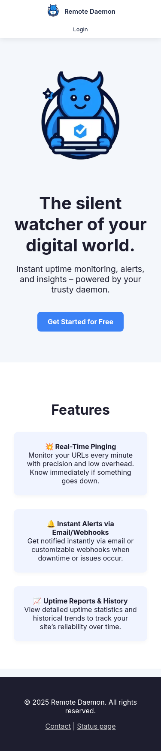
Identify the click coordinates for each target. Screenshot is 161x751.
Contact (57, 726)
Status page (96, 726)
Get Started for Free (80, 321)
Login (80, 29)
